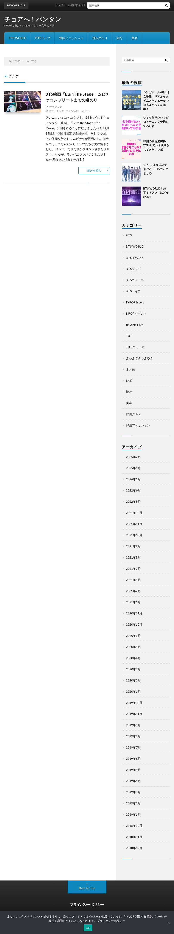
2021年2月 (133, 591)
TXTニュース (135, 347)
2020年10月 (134, 624)
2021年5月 (133, 580)
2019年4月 (133, 781)
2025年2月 (133, 457)
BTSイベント (135, 257)
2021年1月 (133, 602)
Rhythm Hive (134, 324)
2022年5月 (133, 501)
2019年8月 (133, 736)
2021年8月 (133, 557)
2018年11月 (134, 837)
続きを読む (94, 170)
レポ (129, 380)
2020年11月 (134, 613)
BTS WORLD (17, 38)
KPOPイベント (136, 313)
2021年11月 (134, 524)
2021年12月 (134, 512)
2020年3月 (133, 669)
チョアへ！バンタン (32, 19)
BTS (51, 111)
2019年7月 (133, 747)
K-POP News (135, 302)
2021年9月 (133, 546)
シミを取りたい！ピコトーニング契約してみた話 (155, 122)
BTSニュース (135, 280)
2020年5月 (133, 647)
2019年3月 (133, 792)
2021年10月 (134, 535)
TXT (129, 336)
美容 (135, 38)
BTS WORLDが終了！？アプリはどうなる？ (155, 193)
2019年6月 (133, 758)
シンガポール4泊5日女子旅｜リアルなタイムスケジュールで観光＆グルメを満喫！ (107, 5)
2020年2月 (133, 680)
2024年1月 (133, 479)
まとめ (130, 369)
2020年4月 (133, 658)
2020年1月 (133, 691)
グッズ (60, 111)
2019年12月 (134, 702)
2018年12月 (134, 825)
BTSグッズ (55, 107)
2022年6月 (133, 490)
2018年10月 (134, 848)
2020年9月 (133, 635)
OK (88, 927)
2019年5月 (133, 770)
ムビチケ (86, 111)
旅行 (120, 38)
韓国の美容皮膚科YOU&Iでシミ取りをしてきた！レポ (156, 145)
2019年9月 (133, 725)
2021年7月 (133, 568)
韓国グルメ (99, 38)
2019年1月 (133, 814)
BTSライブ (42, 38)
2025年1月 (133, 468)
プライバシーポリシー (87, 904)
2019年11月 (134, 714)
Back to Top (87, 888)
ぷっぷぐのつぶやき (139, 358)
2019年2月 (133, 803)
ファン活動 (72, 111)
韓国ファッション (71, 38)
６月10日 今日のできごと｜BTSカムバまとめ (155, 169)
